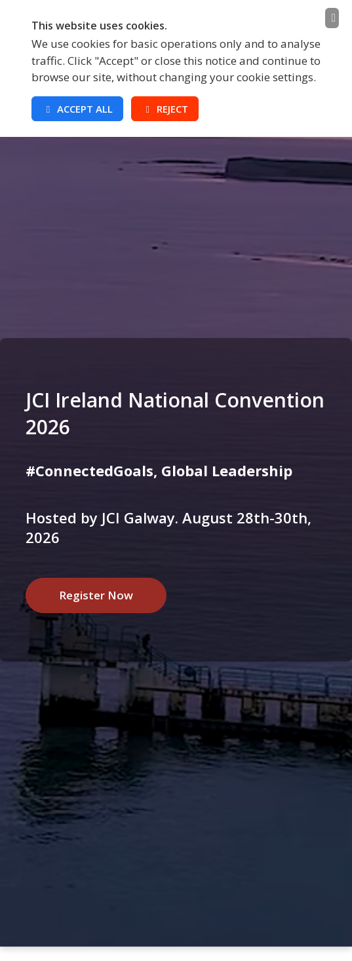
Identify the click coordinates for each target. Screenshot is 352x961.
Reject (165, 108)
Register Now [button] (96, 595)
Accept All (77, 108)
